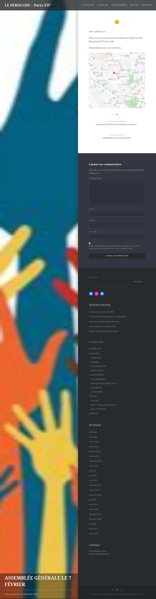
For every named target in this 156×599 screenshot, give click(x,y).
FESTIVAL (134, 5)
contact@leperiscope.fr (98, 551)
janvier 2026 (94, 446)
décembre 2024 (95, 485)
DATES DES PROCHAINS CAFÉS (103, 383)
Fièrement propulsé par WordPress (104, 594)
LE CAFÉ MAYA (96, 392)
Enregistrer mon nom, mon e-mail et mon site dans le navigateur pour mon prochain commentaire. (114, 247)
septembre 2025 (95, 461)
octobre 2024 (94, 490)
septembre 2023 (95, 519)
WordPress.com (136, 594)
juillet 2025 (93, 466)
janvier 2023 (94, 533)
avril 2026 (93, 432)
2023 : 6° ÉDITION (98, 409)
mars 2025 (93, 480)
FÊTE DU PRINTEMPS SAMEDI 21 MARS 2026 (107, 317)
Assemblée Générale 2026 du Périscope (104, 322)
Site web (93, 232)
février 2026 (94, 442)
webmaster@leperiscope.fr (99, 554)
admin (15, 594)
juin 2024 (92, 500)
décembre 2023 (95, 514)
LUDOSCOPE (103, 5)
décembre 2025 (95, 451)
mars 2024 (93, 504)
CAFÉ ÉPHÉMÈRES (119, 5)
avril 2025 (93, 476)
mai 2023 (92, 524)
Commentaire (96, 178)
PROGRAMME (96, 388)
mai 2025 (92, 471)
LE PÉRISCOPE (88, 5)
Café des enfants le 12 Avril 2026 (101, 312)
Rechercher (93, 277)
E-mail (92, 220)
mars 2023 (93, 529)
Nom (91, 209)
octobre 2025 (94, 456)
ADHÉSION (146, 5)
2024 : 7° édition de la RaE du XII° (104, 405)
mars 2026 (93, 437)
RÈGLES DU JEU (97, 370)
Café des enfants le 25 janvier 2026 (102, 326)
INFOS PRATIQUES (98, 366)
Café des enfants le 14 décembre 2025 (104, 331)
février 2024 (94, 509)
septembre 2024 (95, 495)
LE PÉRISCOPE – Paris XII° (28, 5)
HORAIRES (95, 362)
